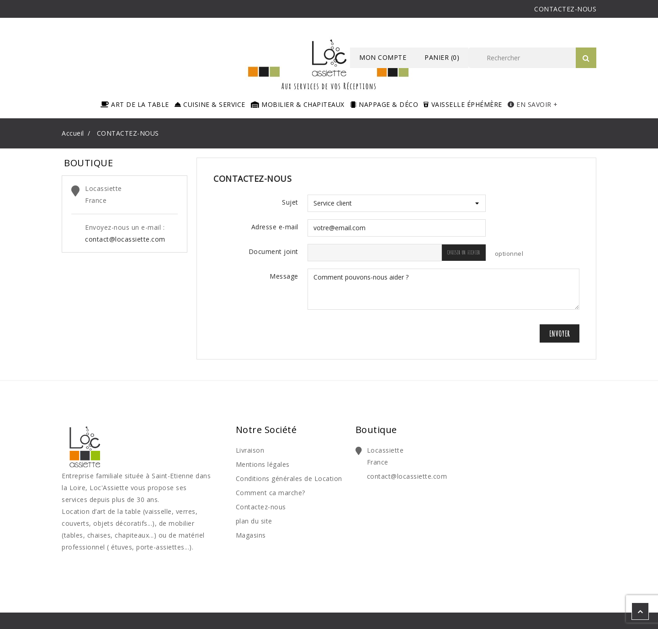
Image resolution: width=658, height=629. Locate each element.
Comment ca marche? (270, 492)
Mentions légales (263, 464)
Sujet (290, 202)
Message (284, 276)
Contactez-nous (261, 506)
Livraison (250, 450)
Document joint (273, 251)
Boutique (376, 429)
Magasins (251, 535)
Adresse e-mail (274, 226)
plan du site (254, 521)
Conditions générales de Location (289, 478)
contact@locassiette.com (125, 239)
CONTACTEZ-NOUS (565, 9)
